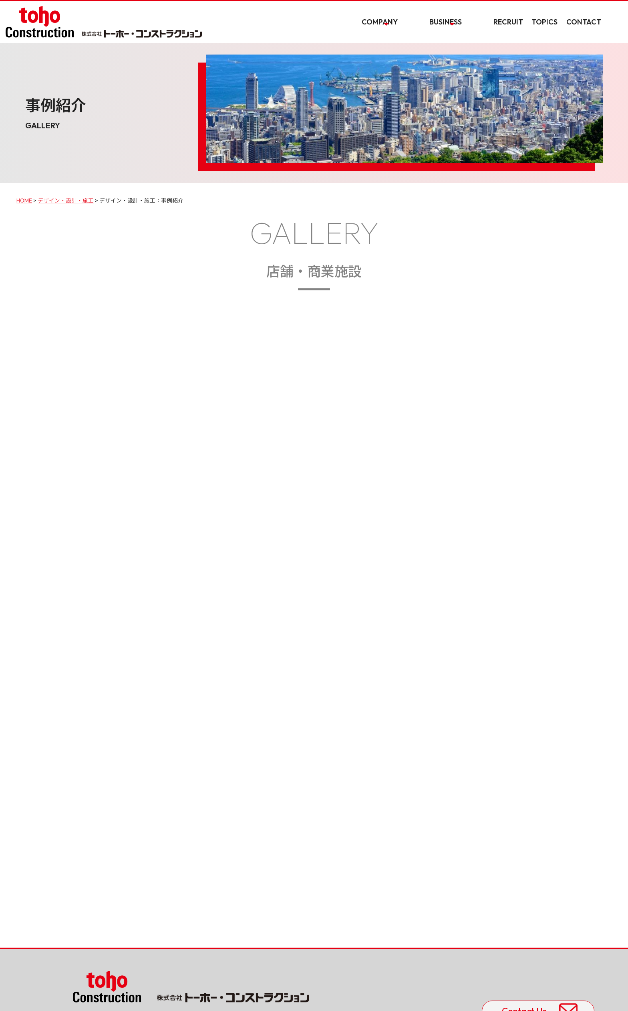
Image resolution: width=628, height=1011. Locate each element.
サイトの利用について (169, 994)
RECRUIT (515, 29)
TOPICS (556, 29)
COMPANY (425, 29)
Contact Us (482, 917)
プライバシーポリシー (103, 994)
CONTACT (598, 29)
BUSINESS (471, 29)
